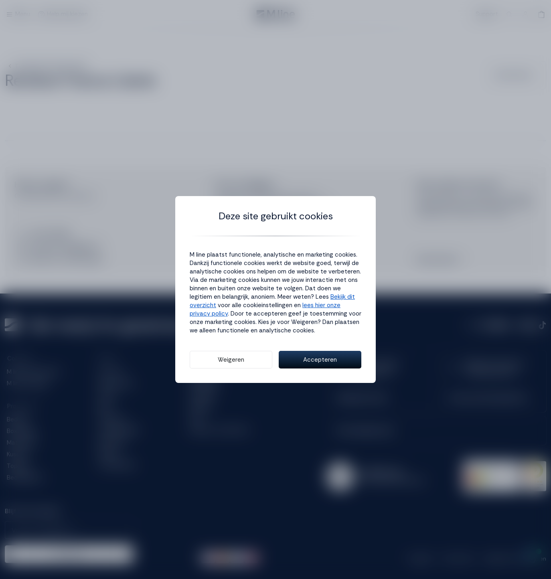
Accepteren (320, 360)
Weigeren (231, 360)
